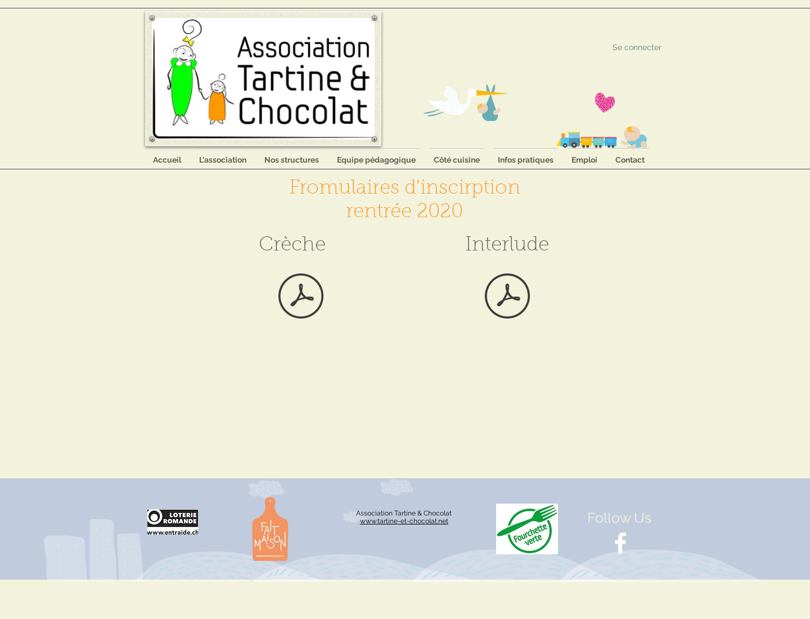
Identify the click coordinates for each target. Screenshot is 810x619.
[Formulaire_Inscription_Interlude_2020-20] (507, 297)
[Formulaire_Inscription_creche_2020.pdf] (301, 297)
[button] (291, 155)
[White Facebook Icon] (620, 543)
